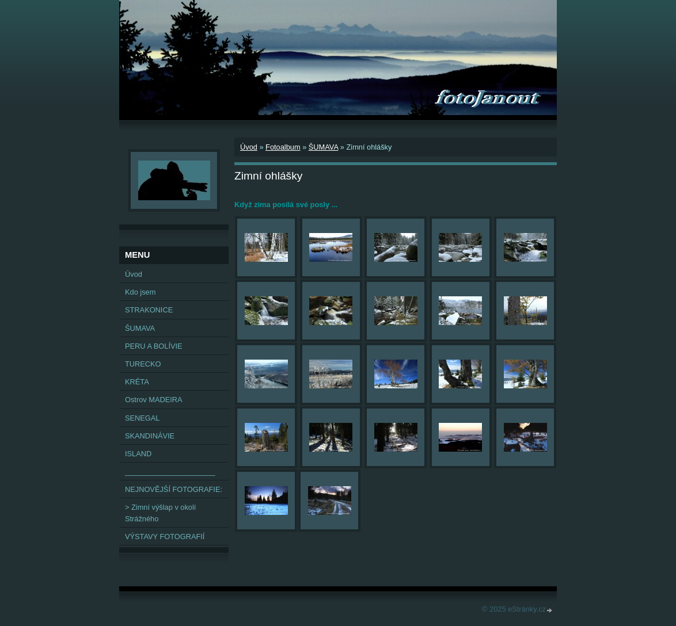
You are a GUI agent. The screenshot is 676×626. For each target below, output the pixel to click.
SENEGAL (142, 418)
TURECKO (143, 364)
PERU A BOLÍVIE (154, 346)
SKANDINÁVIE (149, 436)
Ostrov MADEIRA (154, 399)
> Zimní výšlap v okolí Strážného (160, 512)
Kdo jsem (140, 292)
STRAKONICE (149, 310)
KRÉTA (137, 381)
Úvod (248, 147)
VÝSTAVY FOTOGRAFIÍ (164, 536)
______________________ (170, 471)
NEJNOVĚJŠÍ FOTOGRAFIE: (173, 489)
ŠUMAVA (323, 147)
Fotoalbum (282, 147)
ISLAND (138, 453)
